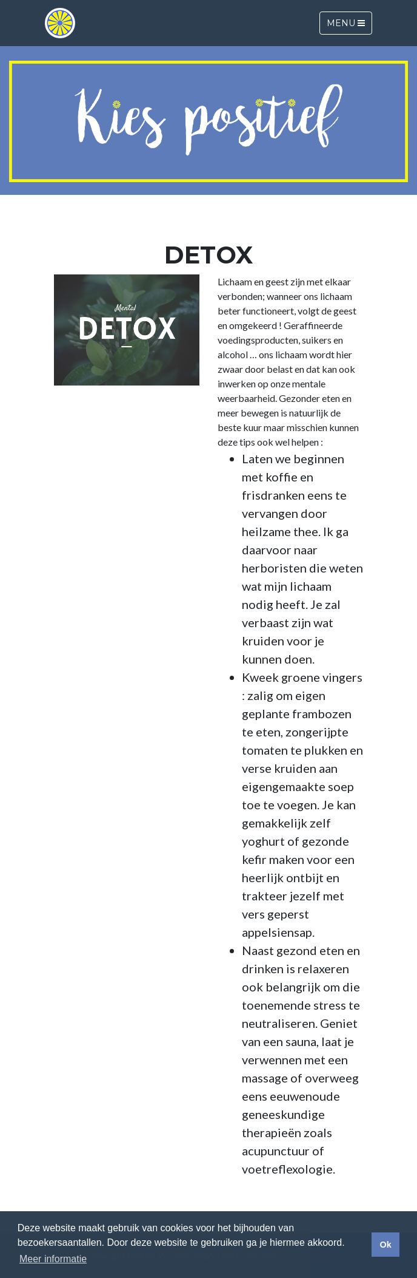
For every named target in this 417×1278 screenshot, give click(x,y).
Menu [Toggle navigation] (346, 23)
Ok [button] (385, 1244)
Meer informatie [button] (53, 1259)
